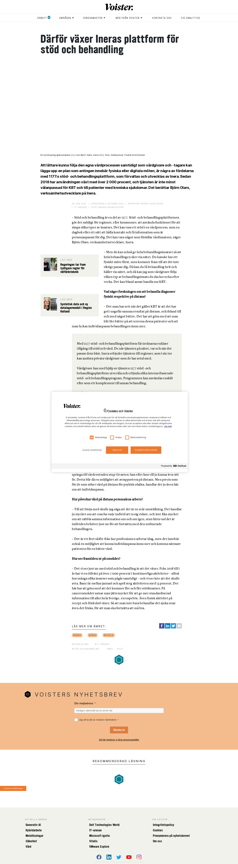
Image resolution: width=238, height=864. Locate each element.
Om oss (157, 841)
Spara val (117, 450)
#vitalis (109, 635)
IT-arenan (95, 830)
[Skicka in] (119, 730)
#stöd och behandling (85, 649)
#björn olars (80, 644)
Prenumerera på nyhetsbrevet (171, 836)
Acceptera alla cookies (146, 450)
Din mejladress (83, 703)
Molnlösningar (34, 836)
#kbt (110, 649)
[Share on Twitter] (173, 625)
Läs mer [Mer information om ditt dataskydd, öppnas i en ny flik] (168, 426)
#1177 (120, 649)
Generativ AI (33, 825)
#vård (92, 635)
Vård (28, 846)
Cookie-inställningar (13, 788)
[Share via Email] (179, 625)
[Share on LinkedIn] (167, 625)
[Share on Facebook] (161, 625)
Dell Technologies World (104, 825)
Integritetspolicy (163, 825)
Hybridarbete (34, 830)
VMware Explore (99, 846)
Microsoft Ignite (99, 836)
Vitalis (93, 841)
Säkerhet (31, 841)
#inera (77, 635)
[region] (120, 432)
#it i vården (102, 644)
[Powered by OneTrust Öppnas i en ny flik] (173, 467)
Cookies (158, 830)
